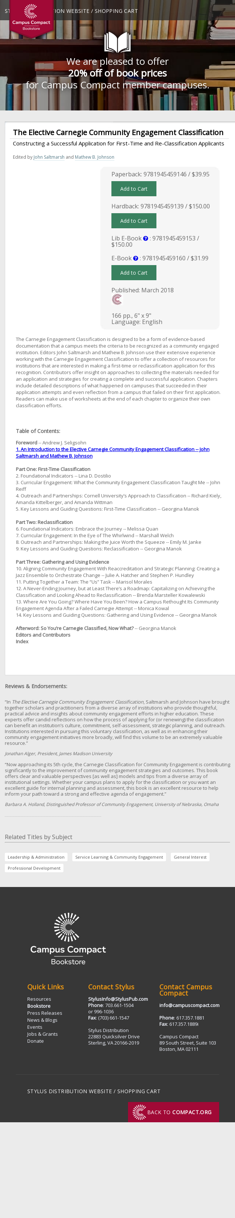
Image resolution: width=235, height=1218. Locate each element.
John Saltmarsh (49, 157)
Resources (39, 999)
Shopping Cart (116, 10)
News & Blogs (42, 1020)
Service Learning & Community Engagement (119, 857)
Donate (35, 1041)
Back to (179, 1112)
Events (34, 1027)
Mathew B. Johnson (94, 157)
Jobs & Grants (42, 1034)
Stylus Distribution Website (69, 1091)
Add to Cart (134, 188)
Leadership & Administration (36, 857)
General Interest (190, 857)
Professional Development (34, 868)
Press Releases (44, 1013)
